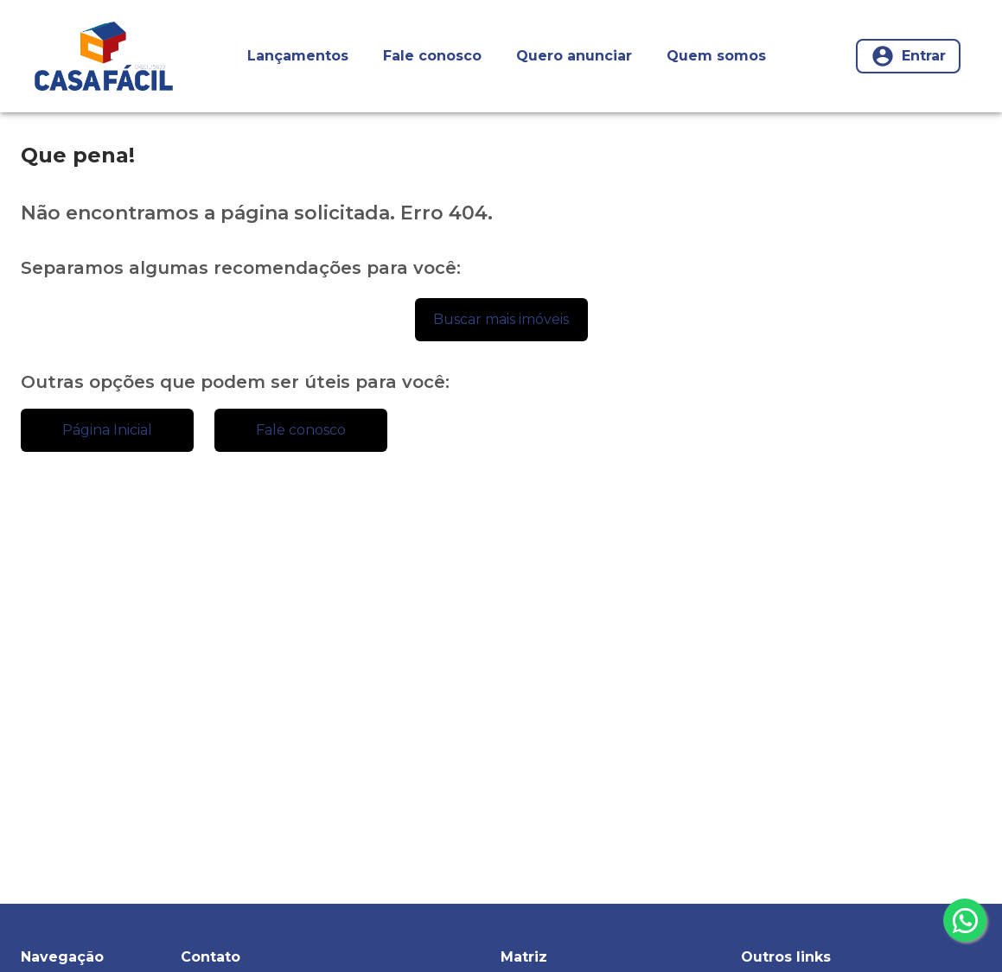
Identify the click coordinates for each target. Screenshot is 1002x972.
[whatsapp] (964, 920)
